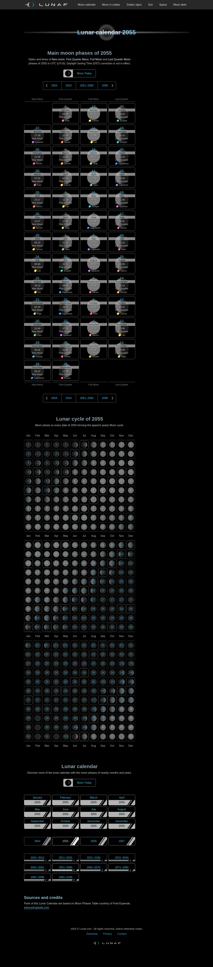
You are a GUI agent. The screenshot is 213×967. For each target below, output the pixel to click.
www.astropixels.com (36, 907)
